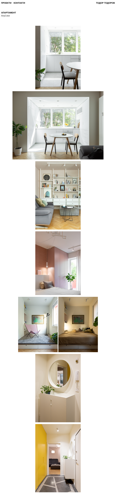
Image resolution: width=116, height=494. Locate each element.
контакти (19, 3)
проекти (6, 3)
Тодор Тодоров (105, 3)
